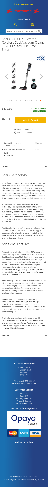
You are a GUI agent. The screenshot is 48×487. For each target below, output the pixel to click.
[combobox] (24, 31)
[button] (7, 76)
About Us (24, 393)
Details (5, 166)
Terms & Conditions (24, 403)
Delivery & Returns (24, 398)
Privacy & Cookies (24, 401)
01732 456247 (29, 381)
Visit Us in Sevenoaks (24, 4)
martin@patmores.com (26, 383)
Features (5, 335)
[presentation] (24, 166)
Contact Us (24, 396)
